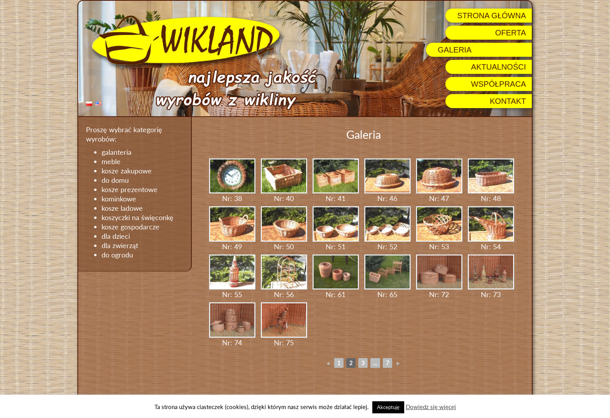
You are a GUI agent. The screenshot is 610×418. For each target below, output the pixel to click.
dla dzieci (116, 236)
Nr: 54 (491, 228)
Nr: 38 (232, 180)
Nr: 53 (439, 228)
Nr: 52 (387, 228)
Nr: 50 (284, 228)
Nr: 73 (491, 276)
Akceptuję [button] (388, 407)
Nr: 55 (232, 276)
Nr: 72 (439, 276)
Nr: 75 (284, 324)
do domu (115, 180)
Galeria (455, 49)
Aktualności (498, 67)
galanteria (116, 152)
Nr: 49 (232, 228)
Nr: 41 (335, 180)
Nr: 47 (439, 180)
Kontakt (508, 101)
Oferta (510, 32)
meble (111, 161)
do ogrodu (117, 254)
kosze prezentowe (130, 189)
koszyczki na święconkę (138, 217)
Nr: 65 (387, 276)
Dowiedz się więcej (431, 406)
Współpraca (498, 84)
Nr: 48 (491, 180)
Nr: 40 (284, 180)
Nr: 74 (232, 324)
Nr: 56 (284, 276)
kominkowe (119, 198)
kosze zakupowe (127, 170)
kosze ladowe (122, 208)
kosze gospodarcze (131, 226)
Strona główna (491, 15)
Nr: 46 (387, 180)
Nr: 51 (335, 228)
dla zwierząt (120, 245)
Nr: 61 (335, 276)
